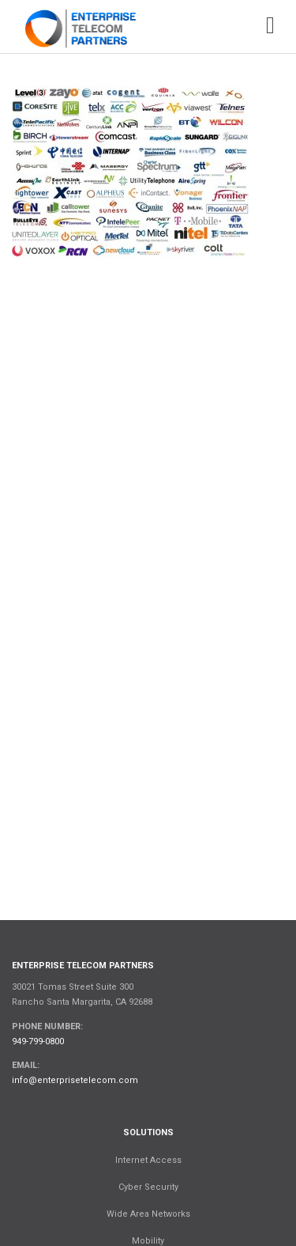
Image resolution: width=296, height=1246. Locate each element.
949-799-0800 (38, 1041)
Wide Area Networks (148, 1214)
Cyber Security (148, 1187)
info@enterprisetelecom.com (75, 1080)
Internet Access (148, 1160)
